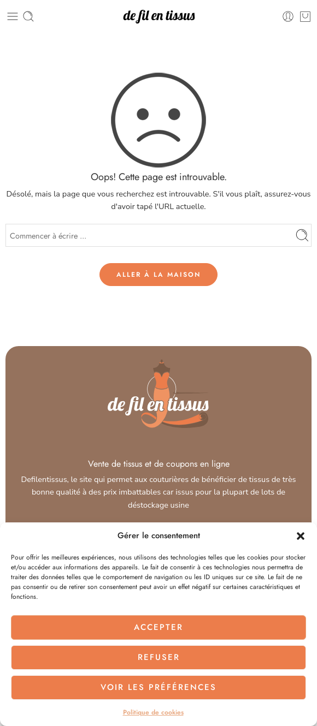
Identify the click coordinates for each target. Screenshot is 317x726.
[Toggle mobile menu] (12, 16)
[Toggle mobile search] (28, 16)
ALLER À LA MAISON (158, 274)
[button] (300, 536)
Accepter (158, 627)
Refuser (159, 657)
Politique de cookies (153, 712)
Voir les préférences (158, 687)
